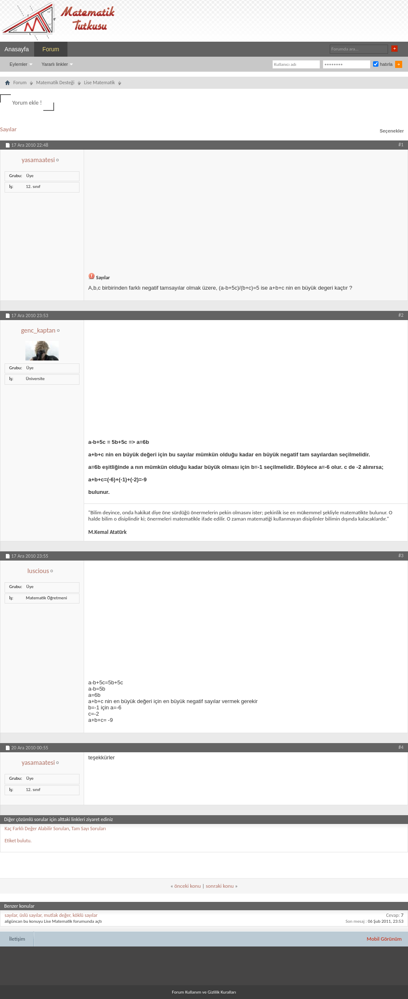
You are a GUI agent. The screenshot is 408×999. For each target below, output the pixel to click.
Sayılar (8, 129)
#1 (400, 145)
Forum (50, 49)
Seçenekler (392, 130)
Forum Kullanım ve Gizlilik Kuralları (204, 992)
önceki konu (187, 886)
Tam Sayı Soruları (89, 828)
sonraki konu (220, 886)
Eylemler (18, 64)
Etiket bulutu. (18, 841)
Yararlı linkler (55, 64)
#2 (400, 315)
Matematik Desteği (55, 82)
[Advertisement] (246, 208)
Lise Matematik (99, 82)
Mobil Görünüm (384, 939)
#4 (400, 747)
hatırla (383, 64)
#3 (400, 555)
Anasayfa (17, 49)
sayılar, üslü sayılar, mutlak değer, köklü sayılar (51, 915)
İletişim (17, 939)
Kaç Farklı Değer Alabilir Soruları (37, 828)
